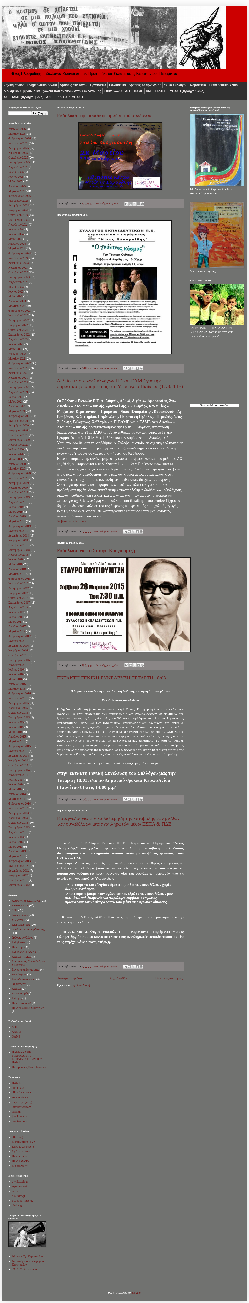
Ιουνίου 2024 (16, 234)
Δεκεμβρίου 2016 (18, 645)
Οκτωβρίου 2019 (18, 492)
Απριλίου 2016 (17, 684)
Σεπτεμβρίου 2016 (19, 660)
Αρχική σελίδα (14, 85)
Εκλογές (17, 998)
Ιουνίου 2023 (16, 291)
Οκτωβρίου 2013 (18, 822)
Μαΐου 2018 (15, 564)
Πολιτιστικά (117, 85)
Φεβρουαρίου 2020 (19, 473)
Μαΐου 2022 (15, 349)
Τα (201, 405)
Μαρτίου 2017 (16, 631)
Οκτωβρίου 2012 (18, 880)
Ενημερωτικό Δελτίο (42, 85)
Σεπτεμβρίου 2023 (19, 277)
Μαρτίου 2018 (16, 573)
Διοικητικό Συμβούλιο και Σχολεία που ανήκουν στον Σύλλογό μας (52, 91)
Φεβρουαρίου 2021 (19, 416)
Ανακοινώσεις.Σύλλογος (26, 900)
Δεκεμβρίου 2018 (18, 535)
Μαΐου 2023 (15, 296)
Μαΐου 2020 (15, 459)
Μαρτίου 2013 (16, 856)
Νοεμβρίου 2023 (18, 267)
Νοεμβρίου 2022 (18, 325)
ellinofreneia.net (21, 1092)
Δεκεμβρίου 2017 (18, 588)
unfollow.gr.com (21, 1106)
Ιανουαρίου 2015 (18, 751)
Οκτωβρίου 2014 (18, 765)
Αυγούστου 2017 (18, 607)
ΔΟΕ (15, 910)
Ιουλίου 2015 (16, 722)
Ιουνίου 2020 (16, 454)
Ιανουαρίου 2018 (18, 583)
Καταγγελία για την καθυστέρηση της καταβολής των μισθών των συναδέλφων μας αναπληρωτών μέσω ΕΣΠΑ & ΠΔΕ (118, 821)
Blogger (135, 1292)
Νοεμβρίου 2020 (18, 430)
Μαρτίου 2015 (16, 741)
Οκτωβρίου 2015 (18, 712)
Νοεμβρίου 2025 (18, 152)
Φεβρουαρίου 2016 (19, 693)
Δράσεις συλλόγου (74, 85)
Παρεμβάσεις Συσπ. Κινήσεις (29, 1067)
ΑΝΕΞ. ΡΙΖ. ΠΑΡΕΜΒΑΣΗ (64, 97)
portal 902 (18, 1087)
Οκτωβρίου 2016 (18, 655)
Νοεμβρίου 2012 (18, 875)
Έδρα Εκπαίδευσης (23, 1146)
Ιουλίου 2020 (16, 449)
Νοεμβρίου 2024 (18, 210)
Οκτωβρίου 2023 (18, 272)
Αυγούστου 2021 (18, 392)
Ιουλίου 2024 (16, 229)
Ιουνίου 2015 (16, 727)
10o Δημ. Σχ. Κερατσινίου (27, 1256)
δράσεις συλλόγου (22, 937)
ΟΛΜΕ (16, 1036)
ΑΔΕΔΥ (16, 988)
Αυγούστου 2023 (18, 282)
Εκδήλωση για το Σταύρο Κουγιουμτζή (96, 550)
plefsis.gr (17, 1205)
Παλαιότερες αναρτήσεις (168, 978)
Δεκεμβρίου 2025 (18, 148)
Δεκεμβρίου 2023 (18, 262)
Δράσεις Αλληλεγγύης (145, 85)
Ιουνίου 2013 (16, 841)
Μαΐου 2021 (15, 401)
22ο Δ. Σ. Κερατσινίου (25, 1269)
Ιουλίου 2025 (16, 172)
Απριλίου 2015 (17, 736)
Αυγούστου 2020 (18, 444)
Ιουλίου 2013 (16, 837)
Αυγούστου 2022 (18, 339)
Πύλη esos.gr (19, 1156)
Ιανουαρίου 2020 (18, 478)
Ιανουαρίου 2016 (18, 698)
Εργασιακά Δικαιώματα (26, 969)
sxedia (16, 1191)
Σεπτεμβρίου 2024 (19, 219)
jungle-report (19, 1116)
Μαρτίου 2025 (16, 191)
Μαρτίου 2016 (16, 688)
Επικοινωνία (113, 91)
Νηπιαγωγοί (19, 984)
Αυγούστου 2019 (18, 502)
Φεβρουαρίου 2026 (19, 138)
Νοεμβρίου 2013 (18, 817)
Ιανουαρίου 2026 (18, 143)
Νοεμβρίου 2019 (18, 487)
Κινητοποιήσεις (21, 924)
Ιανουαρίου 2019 (18, 530)
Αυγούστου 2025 (18, 167)
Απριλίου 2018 (17, 569)
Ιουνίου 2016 (16, 674)
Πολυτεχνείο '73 (21, 1003)
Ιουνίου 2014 (16, 784)
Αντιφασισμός (20, 993)
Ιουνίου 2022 (16, 344)
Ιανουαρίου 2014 (18, 808)
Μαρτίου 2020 (16, 468)
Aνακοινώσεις (20, 905)
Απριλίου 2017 (17, 626)
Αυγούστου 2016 (18, 664)
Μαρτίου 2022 (16, 358)
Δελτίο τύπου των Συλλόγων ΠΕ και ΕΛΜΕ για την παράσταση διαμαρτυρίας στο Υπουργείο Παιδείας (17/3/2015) (120, 383)
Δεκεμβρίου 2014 (18, 755)
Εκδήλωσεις (19, 942)
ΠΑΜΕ (16, 1083)
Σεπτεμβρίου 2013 (19, 827)
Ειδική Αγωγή (20, 1165)
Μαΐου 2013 (15, 846)
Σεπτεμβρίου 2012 (19, 884)
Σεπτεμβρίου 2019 (19, 497)
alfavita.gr (18, 1137)
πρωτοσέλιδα (208, 405)
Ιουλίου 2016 (16, 669)
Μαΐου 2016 (15, 679)
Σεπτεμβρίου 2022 (19, 334)
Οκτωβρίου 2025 (18, 157)
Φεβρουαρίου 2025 (19, 195)
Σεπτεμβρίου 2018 (19, 550)
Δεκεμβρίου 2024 (18, 205)
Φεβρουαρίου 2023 (19, 310)
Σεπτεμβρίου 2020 (19, 439)
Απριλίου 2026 (17, 128)
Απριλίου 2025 (17, 186)
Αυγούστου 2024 (18, 224)
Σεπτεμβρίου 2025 (19, 162)
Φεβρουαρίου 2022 (19, 363)
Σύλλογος (17, 919)
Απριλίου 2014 (17, 794)
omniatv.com (19, 1121)
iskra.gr (16, 1111)
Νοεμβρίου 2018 (18, 540)
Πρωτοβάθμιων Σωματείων (28, 1007)
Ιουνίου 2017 (16, 617)
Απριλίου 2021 (17, 406)
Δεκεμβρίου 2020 (18, 425)
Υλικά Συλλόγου (175, 85)
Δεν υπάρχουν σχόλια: (107, 203)
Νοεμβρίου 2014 (18, 760)
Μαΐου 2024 (15, 239)
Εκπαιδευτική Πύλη (23, 1141)
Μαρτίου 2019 (16, 521)
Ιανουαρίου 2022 (18, 368)
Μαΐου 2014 (15, 789)
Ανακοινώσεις (20, 915)
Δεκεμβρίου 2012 (18, 870)
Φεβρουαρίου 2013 (19, 861)
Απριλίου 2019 (17, 516)
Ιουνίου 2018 (16, 559)
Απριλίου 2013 (17, 851)
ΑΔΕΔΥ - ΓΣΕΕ (21, 956)
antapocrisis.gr (20, 1097)
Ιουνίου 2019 (16, 506)
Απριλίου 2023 (17, 301)
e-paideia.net (19, 1186)
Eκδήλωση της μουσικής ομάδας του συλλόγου (104, 115)
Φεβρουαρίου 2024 (19, 253)
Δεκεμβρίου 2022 (18, 320)
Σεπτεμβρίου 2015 (19, 717)
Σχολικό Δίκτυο (21, 1151)
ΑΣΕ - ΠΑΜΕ (134, 91)
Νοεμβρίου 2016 (18, 650)
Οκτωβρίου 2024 (18, 215)
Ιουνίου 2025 (16, 176)
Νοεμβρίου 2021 (18, 377)
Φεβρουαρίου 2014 (19, 803)
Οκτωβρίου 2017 (18, 597)
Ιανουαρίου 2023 (18, 315)
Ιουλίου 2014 (16, 779)
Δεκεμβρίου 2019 (18, 483)
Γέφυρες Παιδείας (22, 1200)
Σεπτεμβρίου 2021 (19, 387)
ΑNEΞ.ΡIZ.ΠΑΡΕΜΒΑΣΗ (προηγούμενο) (175, 91)
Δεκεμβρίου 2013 (18, 813)
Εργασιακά (98, 85)
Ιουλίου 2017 (16, 612)
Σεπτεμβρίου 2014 (19, 770)
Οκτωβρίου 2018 (18, 545)
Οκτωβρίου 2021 (18, 382)
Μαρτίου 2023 (16, 305)
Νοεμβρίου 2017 (18, 593)
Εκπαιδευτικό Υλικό (223, 85)
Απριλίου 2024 (17, 243)
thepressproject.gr (22, 1102)
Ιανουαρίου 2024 (18, 258)
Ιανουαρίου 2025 (18, 200)
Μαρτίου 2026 (16, 133)
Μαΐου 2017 (15, 621)
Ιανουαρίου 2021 (18, 420)
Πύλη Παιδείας (21, 1161)
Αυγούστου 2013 (18, 832)
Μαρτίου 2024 (16, 248)
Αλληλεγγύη (19, 974)
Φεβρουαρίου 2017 (19, 636)
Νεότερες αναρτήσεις (70, 978)
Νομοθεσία (198, 85)
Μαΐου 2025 (15, 181)
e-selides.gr (18, 1196)
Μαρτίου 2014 (16, 798)
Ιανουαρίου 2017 (18, 640)
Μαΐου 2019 (15, 511)
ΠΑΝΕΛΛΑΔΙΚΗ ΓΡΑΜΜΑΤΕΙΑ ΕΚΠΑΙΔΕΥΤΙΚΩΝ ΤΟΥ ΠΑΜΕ (27, 1057)
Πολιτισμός (18, 947)
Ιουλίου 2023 (16, 286)
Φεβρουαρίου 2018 (19, 578)
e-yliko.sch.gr (20, 1181)
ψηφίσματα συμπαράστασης (28, 929)
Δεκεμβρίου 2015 (18, 703)
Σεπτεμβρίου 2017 (19, 602)
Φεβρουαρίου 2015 (19, 746)
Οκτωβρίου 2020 (18, 435)
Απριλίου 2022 (17, 353)
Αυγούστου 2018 (18, 554)
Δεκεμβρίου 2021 (18, 372)
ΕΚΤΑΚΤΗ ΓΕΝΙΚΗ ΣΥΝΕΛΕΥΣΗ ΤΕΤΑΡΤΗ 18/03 (111, 678)
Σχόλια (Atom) (81, 985)
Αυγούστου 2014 (18, 774)
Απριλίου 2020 (17, 463)
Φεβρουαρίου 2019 (19, 526)
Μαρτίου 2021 (16, 411)
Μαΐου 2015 (15, 731)
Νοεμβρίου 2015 (18, 707)
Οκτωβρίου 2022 (18, 329)
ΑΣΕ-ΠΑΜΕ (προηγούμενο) (23, 97)
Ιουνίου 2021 (16, 396)
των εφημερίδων (221, 405)
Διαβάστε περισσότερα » (71, 521)
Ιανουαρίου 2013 (18, 865)
